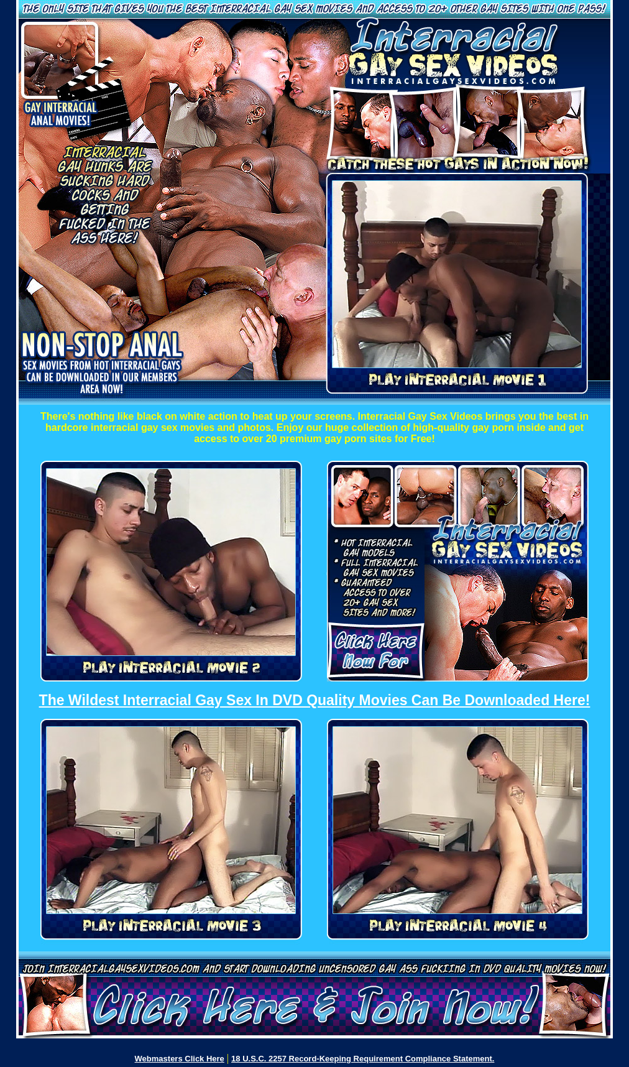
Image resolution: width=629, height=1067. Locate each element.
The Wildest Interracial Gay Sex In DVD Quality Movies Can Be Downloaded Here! (314, 700)
